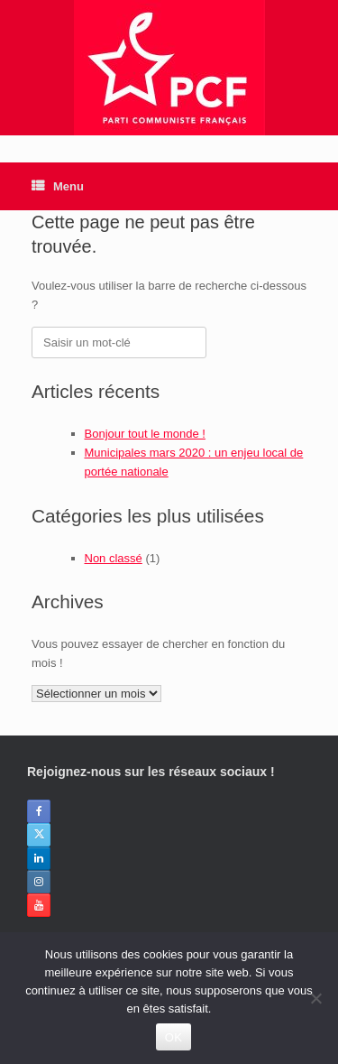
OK (173, 1037)
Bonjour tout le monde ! (145, 433)
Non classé (113, 558)
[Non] (315, 998)
